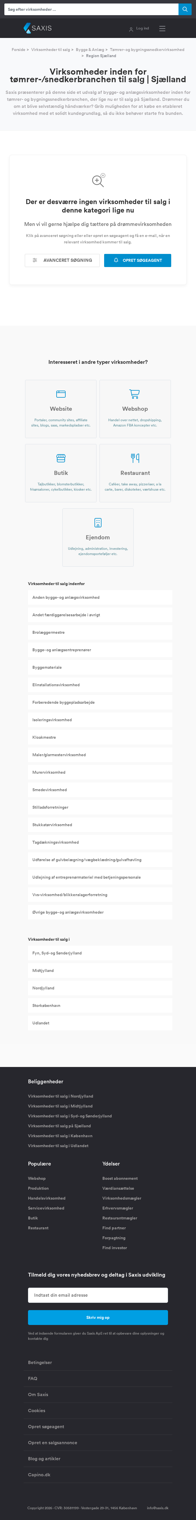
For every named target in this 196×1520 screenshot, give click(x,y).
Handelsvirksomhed (47, 1198)
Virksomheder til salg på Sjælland (59, 1126)
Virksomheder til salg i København (60, 1136)
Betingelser (40, 1362)
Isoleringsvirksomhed (52, 720)
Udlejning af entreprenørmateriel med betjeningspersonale (86, 877)
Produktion (38, 1188)
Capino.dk (39, 1475)
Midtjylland (43, 970)
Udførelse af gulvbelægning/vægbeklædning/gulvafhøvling (86, 860)
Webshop (37, 1178)
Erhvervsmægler (117, 1208)
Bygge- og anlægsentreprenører (61, 650)
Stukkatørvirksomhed (52, 825)
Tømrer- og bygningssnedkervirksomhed (147, 49)
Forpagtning (113, 1238)
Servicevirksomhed (46, 1208)
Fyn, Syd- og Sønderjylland (57, 953)
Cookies (36, 1410)
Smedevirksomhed (49, 790)
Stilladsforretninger (50, 807)
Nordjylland (43, 988)
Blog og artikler (44, 1459)
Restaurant (38, 1228)
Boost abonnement (120, 1178)
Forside (18, 49)
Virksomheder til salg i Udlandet (58, 1146)
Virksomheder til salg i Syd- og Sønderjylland (70, 1116)
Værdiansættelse (118, 1188)
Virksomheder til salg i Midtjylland (60, 1106)
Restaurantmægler (119, 1218)
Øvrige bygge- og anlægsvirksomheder (68, 912)
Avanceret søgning (62, 260)
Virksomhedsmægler (121, 1198)
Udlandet (40, 1023)
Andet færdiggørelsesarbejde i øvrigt (66, 615)
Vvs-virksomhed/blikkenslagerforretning (69, 895)
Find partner (114, 1228)
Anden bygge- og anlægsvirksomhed (65, 597)
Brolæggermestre (48, 632)
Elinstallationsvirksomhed (56, 685)
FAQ (32, 1378)
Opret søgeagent (46, 1427)
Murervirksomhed (48, 772)
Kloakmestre (44, 737)
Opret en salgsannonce (52, 1443)
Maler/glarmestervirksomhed (59, 755)
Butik (33, 1218)
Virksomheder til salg (50, 49)
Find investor (114, 1248)
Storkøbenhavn (46, 1005)
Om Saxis (38, 1394)
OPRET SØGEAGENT (137, 260)
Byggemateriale (47, 667)
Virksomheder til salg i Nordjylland (60, 1096)
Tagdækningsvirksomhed (55, 842)
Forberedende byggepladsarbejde (63, 702)
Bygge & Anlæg (90, 49)
